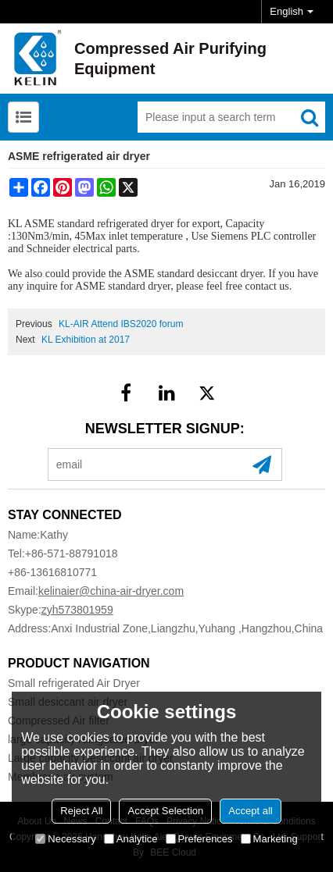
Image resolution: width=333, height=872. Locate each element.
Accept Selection (165, 811)
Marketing (269, 839)
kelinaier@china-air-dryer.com (111, 591)
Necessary (65, 839)
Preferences (199, 839)
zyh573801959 (77, 609)
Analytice (131, 839)
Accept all (250, 811)
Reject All (81, 811)
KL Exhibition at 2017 (85, 339)
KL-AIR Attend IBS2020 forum (121, 324)
